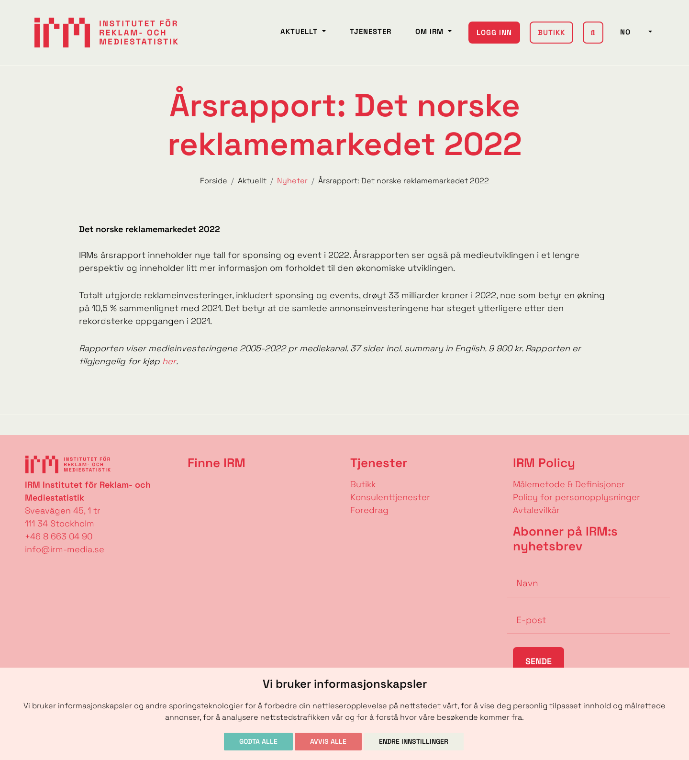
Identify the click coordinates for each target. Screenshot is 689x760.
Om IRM (430, 31)
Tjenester (370, 31)
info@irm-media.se (64, 549)
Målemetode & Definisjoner (569, 484)
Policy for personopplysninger (576, 497)
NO (633, 31)
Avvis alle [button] (328, 741)
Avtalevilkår (536, 509)
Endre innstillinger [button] (413, 741)
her (169, 361)
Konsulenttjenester (390, 497)
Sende (538, 661)
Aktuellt (300, 31)
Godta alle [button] (258, 741)
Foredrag (369, 509)
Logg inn (494, 32)
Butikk (551, 32)
